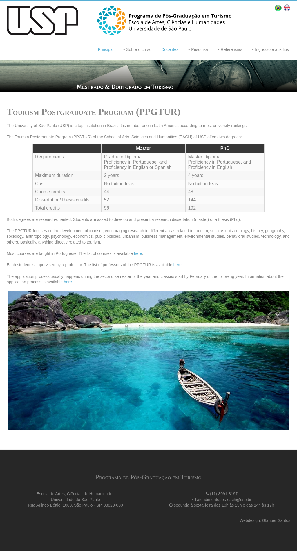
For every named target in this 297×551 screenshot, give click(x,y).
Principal (105, 49)
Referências (231, 49)
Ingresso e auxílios (272, 49)
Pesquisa (199, 49)
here (138, 253)
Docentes (169, 49)
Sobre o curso (138, 49)
